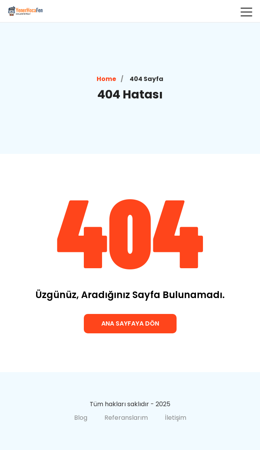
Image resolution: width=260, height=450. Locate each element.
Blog (80, 417)
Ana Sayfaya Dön (130, 323)
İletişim (175, 417)
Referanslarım (126, 417)
